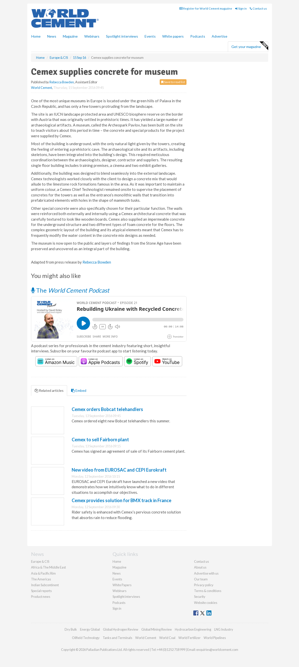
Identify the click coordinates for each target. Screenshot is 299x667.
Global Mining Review (156, 629)
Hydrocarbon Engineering (193, 629)
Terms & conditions (207, 591)
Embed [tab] (78, 390)
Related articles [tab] (49, 390)
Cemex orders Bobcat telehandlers (107, 409)
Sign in (241, 8)
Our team (201, 579)
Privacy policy (203, 585)
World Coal (167, 638)
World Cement (41, 88)
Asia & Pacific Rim (43, 573)
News (117, 573)
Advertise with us (206, 573)
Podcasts (197, 36)
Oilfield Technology (86, 638)
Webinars (91, 36)
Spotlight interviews (122, 36)
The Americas (41, 579)
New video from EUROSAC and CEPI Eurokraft (119, 470)
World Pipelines (215, 638)
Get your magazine (249, 46)
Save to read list (173, 82)
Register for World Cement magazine (205, 8)
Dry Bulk (71, 629)
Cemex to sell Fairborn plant (100, 439)
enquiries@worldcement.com (217, 650)
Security (199, 597)
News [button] (51, 36)
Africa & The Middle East (48, 567)
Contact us (258, 8)
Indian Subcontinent (45, 585)
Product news (40, 597)
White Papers (122, 585)
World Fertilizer (189, 638)
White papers (173, 36)
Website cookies (205, 603)
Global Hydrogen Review (120, 629)
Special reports (41, 591)
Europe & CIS (40, 561)
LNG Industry (223, 629)
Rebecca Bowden (61, 82)
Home (36, 36)
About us (200, 567)
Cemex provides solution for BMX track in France (121, 500)
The (70, 290)
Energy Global (90, 629)
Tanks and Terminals (117, 638)
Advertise (219, 36)
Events (150, 36)
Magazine (70, 36)
